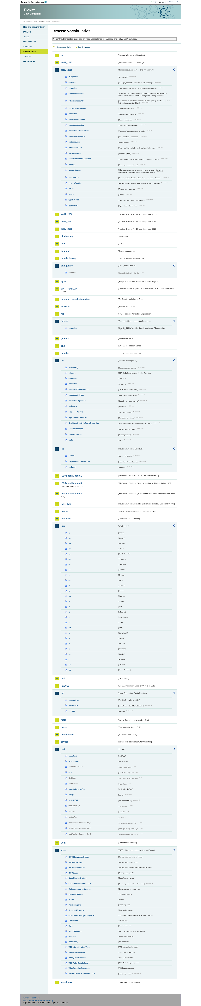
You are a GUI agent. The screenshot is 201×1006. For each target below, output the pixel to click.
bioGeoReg (73, 367)
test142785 (73, 800)
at (69, 533)
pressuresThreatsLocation (80, 159)
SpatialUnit (73, 921)
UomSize (72, 937)
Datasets (27, 32)
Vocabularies (29, 52)
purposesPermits (76, 412)
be (70, 538)
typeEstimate (74, 200)
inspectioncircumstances (79, 461)
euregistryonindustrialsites (75, 299)
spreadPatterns (75, 434)
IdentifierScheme (76, 894)
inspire (64, 511)
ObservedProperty (76, 910)
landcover (66, 518)
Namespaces (29, 61)
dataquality (67, 266)
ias (62, 360)
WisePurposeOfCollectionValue (82, 973)
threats (72, 188)
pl (69, 638)
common (65, 251)
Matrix (71, 900)
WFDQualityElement (77, 958)
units (71, 440)
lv (69, 622)
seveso (64, 742)
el (69, 575)
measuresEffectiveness (78, 389)
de (70, 559)
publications (67, 734)
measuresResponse (77, 136)
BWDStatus (73, 873)
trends (71, 194)
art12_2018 (66, 70)
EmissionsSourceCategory (80, 889)
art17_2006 (66, 214)
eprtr (63, 281)
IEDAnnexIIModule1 (71, 476)
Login (155, 2)
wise (63, 850)
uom (63, 843)
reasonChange (75, 170)
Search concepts (84, 47)
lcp (62, 693)
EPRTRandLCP (69, 289)
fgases (64, 321)
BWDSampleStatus (77, 868)
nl (69, 633)
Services (27, 56)
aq (62, 55)
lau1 (63, 526)
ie (69, 601)
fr (69, 591)
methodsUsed (74, 142)
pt (69, 644)
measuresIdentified (77, 119)
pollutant (72, 467)
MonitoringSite (75, 905)
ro (69, 649)
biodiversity (67, 236)
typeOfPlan (73, 205)
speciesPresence (76, 429)
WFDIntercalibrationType (79, 947)
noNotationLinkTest (77, 789)
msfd (63, 720)
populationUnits (75, 147)
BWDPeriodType (75, 862)
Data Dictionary (44, 22)
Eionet (34, 22)
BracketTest (74, 761)
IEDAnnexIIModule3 (71, 483)
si (69, 659)
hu (70, 596)
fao (62, 314)
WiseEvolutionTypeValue (79, 968)
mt (70, 628)
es (69, 580)
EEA (34, 2)
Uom (70, 926)
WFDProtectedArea (77, 952)
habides (65, 353)
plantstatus (73, 705)
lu (69, 617)
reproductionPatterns (78, 417)
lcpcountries (74, 700)
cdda (63, 243)
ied (62, 449)
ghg (63, 346)
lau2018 (65, 686)
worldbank (66, 982)
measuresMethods (76, 395)
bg (70, 543)
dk (70, 565)
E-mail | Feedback (31, 998)
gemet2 (65, 338)
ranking (72, 164)
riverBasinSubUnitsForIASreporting (84, 423)
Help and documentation (34, 27)
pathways (73, 406)
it (69, 607)
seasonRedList (75, 183)
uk (70, 670)
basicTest (73, 756)
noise (64, 727)
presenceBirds (75, 153)
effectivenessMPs (76, 94)
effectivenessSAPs (77, 101)
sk (69, 665)
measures (73, 114)
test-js (71, 794)
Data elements (29, 42)
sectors (72, 711)
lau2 (63, 678)
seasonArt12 (74, 177)
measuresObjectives (77, 400)
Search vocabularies (64, 47)
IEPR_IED (66, 504)
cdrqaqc (72, 82)
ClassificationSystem (78, 878)
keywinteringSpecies (77, 108)
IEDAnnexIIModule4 (71, 493)
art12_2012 (66, 62)
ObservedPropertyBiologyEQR (81, 915)
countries (73, 88)
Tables (26, 37)
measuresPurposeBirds (79, 131)
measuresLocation (76, 125)
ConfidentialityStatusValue (80, 883)
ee (69, 570)
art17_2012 (66, 221)
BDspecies (73, 77)
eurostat (65, 306)
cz (69, 554)
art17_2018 (66, 229)
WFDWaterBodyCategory (79, 963)
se (69, 654)
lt (69, 612)
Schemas (27, 47)
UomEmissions (75, 931)
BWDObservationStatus (79, 857)
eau (70, 772)
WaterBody (73, 942)
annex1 (72, 456)
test (63, 749)
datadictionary (68, 258)
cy (69, 549)
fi (69, 586)
